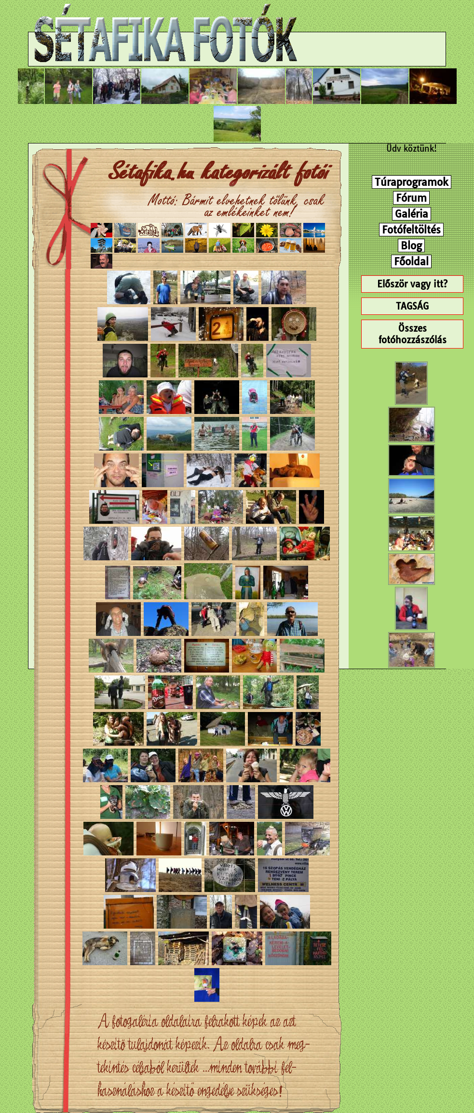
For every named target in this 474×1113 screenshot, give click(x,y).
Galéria (411, 213)
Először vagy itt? (412, 284)
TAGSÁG (412, 306)
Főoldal (411, 261)
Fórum (411, 198)
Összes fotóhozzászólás (413, 334)
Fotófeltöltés (411, 229)
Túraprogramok (411, 182)
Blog (411, 245)
